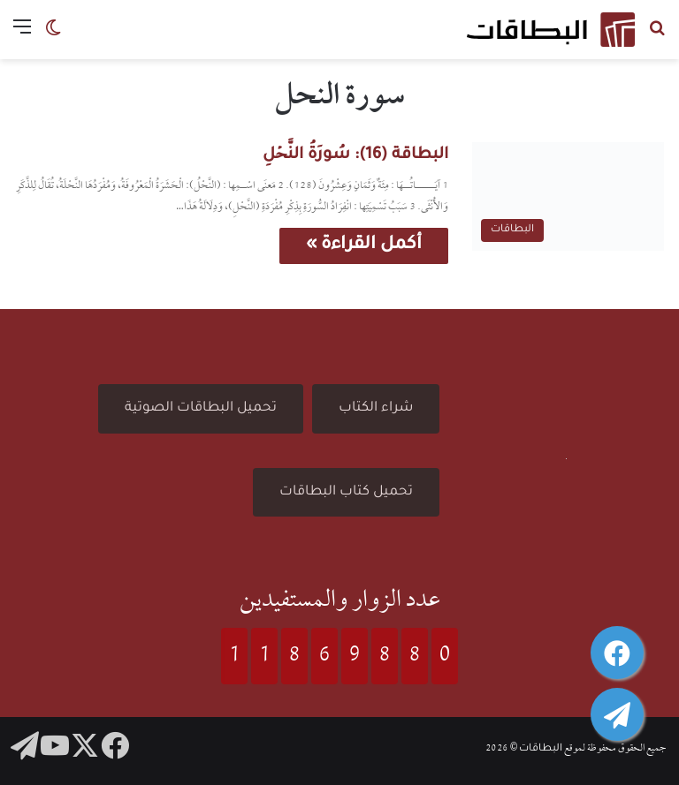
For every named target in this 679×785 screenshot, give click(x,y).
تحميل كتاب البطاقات (346, 492)
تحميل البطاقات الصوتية (201, 408)
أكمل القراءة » (364, 245)
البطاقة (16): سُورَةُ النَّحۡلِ (355, 155)
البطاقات (540, 749)
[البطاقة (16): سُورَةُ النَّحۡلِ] (568, 196)
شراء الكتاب (376, 408)
